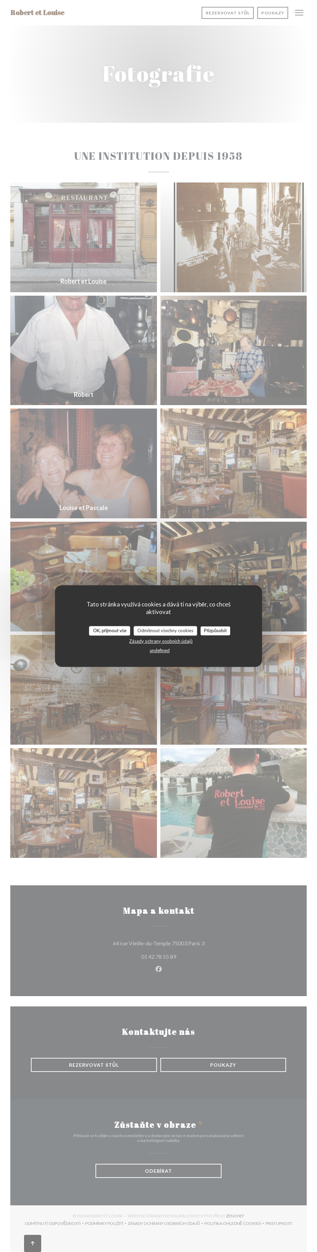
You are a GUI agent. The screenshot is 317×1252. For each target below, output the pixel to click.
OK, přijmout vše (109, 630)
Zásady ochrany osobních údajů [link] (160, 641)
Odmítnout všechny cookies (165, 630)
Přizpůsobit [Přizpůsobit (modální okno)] (215, 630)
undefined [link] (160, 650)
